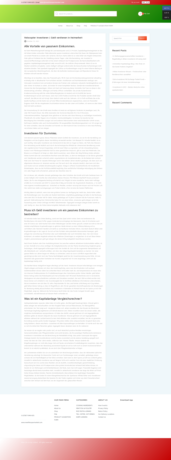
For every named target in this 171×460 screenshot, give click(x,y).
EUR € (165, 12)
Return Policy (102, 410)
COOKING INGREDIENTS (84, 404)
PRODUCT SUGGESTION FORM (102, 25)
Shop (78, 25)
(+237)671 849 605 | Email (42, 2)
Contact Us (102, 416)
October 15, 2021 (31, 40)
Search (142, 37)
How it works (102, 404)
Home (60, 25)
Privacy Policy (103, 407)
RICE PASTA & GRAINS (83, 410)
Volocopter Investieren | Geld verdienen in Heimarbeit (53, 36)
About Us (69, 25)
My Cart (144, 13)
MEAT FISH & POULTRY (84, 407)
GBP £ (165, 17)
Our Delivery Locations (106, 413)
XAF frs (165, 8)
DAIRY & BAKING (81, 416)
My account (135, 2)
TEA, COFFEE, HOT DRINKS (85, 413)
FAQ (85, 25)
